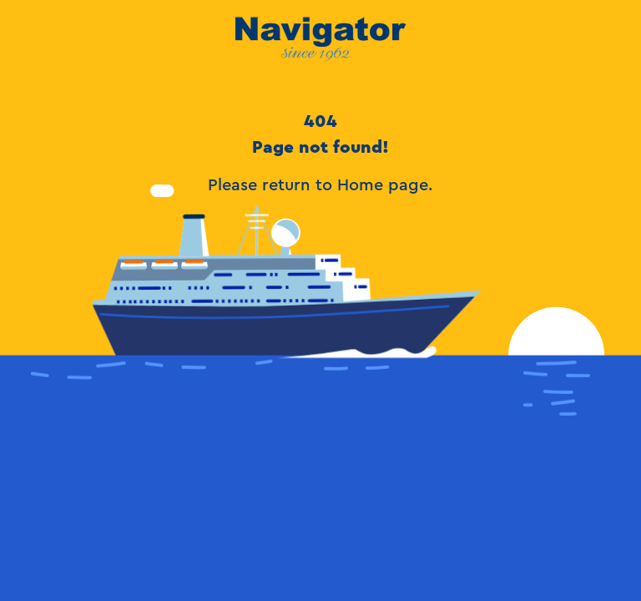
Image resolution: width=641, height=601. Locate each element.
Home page (382, 185)
